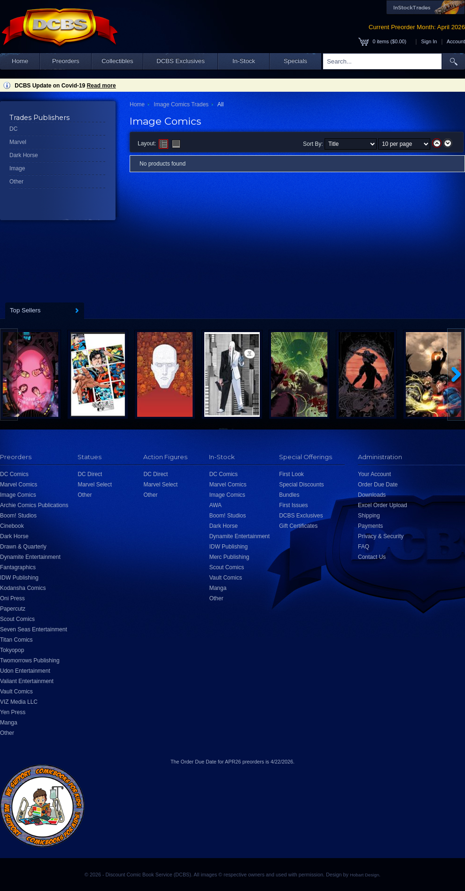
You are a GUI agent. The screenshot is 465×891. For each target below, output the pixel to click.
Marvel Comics (18, 484)
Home (20, 60)
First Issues (293, 505)
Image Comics (18, 495)
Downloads (372, 495)
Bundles (289, 495)
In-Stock (243, 60)
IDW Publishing (19, 577)
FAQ (363, 546)
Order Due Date (378, 484)
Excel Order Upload (382, 505)
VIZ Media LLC (19, 702)
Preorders (65, 60)
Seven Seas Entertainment (33, 629)
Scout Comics (17, 619)
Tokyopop (12, 650)
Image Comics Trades (181, 104)
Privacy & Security (380, 536)
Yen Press (12, 712)
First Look (291, 474)
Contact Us (372, 557)
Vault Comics (16, 691)
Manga (8, 722)
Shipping (369, 515)
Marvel (17, 142)
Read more (101, 85)
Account (456, 41)
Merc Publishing (229, 557)
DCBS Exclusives (180, 60)
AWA (215, 505)
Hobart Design (364, 874)
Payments (370, 526)
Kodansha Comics (23, 588)
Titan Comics (16, 639)
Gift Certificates (298, 526)
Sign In (429, 41)
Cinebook (12, 526)
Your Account (374, 474)
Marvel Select (95, 484)
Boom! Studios (18, 515)
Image (17, 168)
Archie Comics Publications (34, 505)
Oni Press (12, 598)
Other (16, 181)
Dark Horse (23, 155)
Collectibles (117, 60)
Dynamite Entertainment (30, 557)
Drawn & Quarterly (23, 546)
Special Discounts (301, 484)
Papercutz (12, 608)
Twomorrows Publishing (30, 660)
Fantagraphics (18, 567)
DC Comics (14, 474)
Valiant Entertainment (27, 681)
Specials (295, 60)
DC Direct (90, 474)
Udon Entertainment (25, 671)
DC (13, 129)
